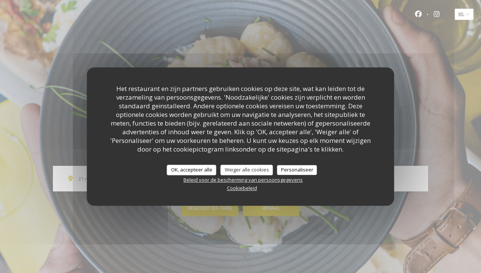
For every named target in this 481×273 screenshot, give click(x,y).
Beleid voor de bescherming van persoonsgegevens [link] (243, 179)
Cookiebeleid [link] (242, 188)
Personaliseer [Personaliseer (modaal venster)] (297, 169)
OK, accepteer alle (191, 169)
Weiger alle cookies (247, 169)
